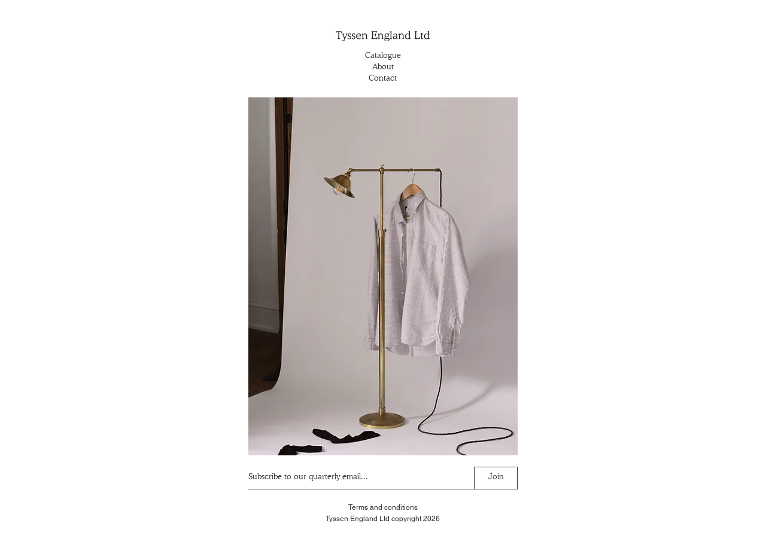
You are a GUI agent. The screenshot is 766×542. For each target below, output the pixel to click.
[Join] (496, 478)
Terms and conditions (383, 507)
